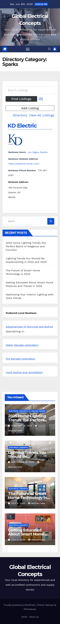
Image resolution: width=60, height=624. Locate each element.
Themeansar (30, 609)
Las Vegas (33, 152)
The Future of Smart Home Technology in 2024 (27, 497)
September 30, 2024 (23, 462)
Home (24, 617)
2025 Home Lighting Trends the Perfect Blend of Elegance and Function (26, 246)
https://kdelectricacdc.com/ (23, 163)
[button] (49, 49)
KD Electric (22, 125)
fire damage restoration (20, 358)
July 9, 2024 (18, 503)
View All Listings (41, 115)
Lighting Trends (38, 411)
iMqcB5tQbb (36, 503)
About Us (34, 617)
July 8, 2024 (18, 540)
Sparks (44, 152)
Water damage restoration (22, 345)
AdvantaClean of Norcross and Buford (29, 326)
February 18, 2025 (22, 426)
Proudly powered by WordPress (20, 605)
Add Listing (30, 108)
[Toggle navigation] (27, 49)
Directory (20, 115)
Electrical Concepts (18, 411)
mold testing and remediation (24, 372)
